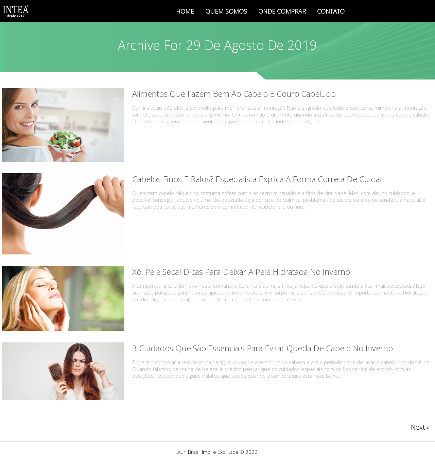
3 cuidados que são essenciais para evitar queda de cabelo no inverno (262, 348)
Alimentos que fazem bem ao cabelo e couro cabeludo (234, 93)
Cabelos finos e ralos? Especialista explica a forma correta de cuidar (257, 178)
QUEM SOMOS (226, 11)
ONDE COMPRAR (282, 11)
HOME (185, 11)
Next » (420, 427)
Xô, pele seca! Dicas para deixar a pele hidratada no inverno (241, 271)
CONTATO (331, 11)
